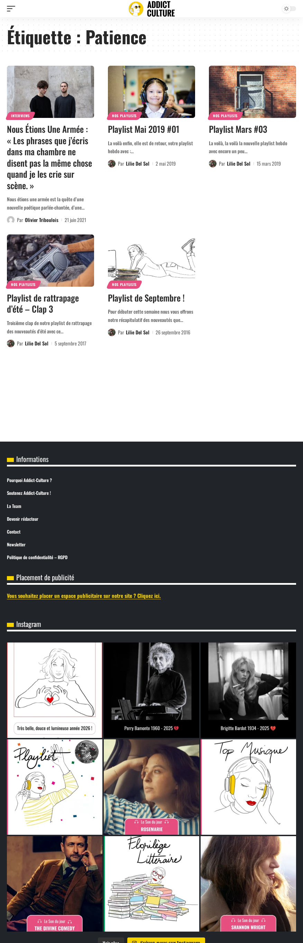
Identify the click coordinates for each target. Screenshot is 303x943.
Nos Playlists (124, 115)
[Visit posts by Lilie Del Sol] (112, 163)
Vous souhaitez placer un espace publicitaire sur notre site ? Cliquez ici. (84, 595)
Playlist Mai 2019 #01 (144, 128)
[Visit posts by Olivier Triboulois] (11, 220)
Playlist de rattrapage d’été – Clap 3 (43, 303)
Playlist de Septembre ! (146, 297)
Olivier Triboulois (41, 219)
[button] (13, 8)
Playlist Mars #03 (238, 128)
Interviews (20, 115)
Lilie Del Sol (137, 163)
